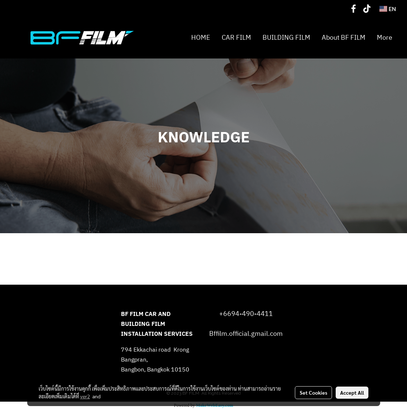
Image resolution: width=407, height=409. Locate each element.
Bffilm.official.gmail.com (246, 333)
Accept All (352, 392)
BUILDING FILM (286, 37)
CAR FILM (236, 37)
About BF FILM (343, 37)
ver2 (85, 396)
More (384, 37)
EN (387, 8)
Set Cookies (313, 392)
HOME (200, 37)
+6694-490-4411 (246, 314)
